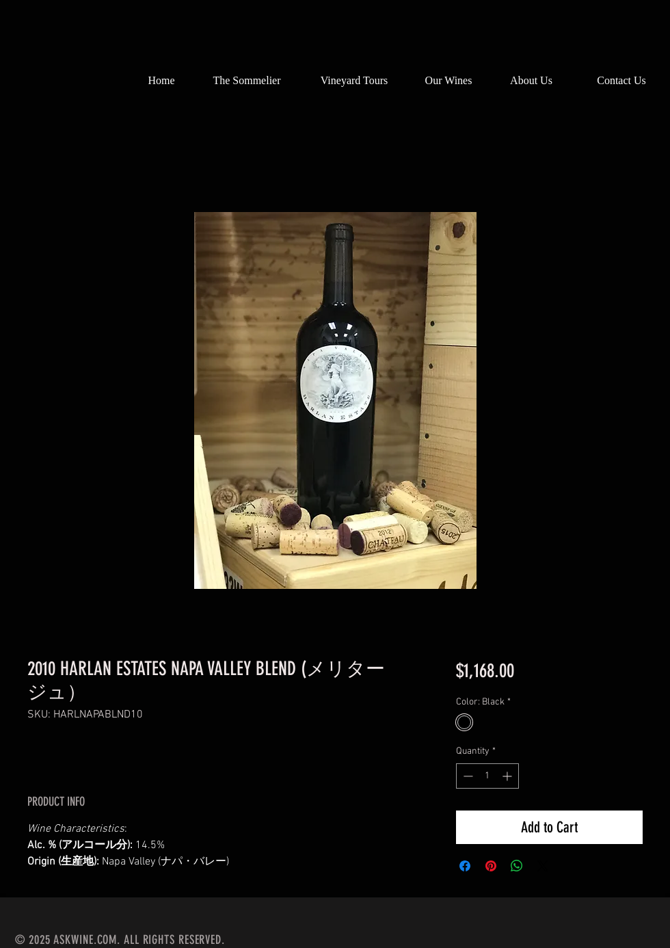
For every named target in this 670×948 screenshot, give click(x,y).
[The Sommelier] (247, 80)
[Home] (161, 80)
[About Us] (531, 80)
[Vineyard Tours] (354, 80)
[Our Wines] (448, 80)
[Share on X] (543, 866)
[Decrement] (466, 776)
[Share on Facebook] (465, 866)
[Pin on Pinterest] (491, 866)
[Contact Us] (621, 80)
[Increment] (508, 776)
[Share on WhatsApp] (517, 866)
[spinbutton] (487, 776)
